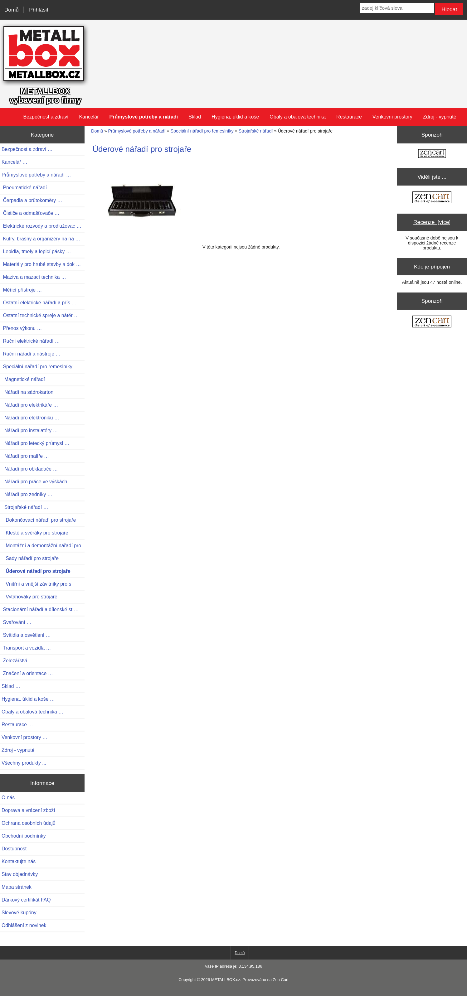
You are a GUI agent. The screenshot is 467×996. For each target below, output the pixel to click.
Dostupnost (14, 848)
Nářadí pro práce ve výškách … (37, 481)
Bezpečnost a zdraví (45, 116)
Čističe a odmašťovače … (30, 213)
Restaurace (349, 116)
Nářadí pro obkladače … (30, 468)
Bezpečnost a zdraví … (27, 149)
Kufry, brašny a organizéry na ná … (41, 238)
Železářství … (17, 660)
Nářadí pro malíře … (25, 456)
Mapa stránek (17, 887)
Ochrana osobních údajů (28, 823)
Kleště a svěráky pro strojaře (35, 532)
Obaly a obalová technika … (32, 711)
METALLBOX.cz (225, 979)
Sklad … (11, 686)
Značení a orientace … (27, 673)
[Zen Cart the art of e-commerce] (432, 154)
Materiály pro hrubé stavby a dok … (41, 264)
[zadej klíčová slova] (397, 8)
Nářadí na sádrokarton (27, 392)
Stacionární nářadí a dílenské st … (40, 609)
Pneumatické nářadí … (27, 187)
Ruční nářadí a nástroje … (31, 353)
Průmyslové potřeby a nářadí (136, 130)
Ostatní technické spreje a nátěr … (40, 315)
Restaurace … (17, 724)
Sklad (194, 116)
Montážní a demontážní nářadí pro (41, 545)
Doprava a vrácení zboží (28, 810)
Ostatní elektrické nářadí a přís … (39, 302)
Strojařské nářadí (256, 130)
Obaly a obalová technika (298, 116)
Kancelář (89, 116)
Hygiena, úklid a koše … (28, 699)
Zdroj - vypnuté (439, 116)
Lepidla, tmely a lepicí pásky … (36, 251)
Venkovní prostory (392, 116)
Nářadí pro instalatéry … (30, 430)
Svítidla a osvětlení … (26, 635)
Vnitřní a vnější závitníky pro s (36, 584)
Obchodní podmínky (24, 836)
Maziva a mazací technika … (34, 277)
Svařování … (17, 622)
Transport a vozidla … (26, 647)
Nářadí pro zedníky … (27, 494)
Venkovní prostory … (24, 737)
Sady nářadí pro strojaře (30, 558)
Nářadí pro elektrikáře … (30, 405)
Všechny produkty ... (24, 763)
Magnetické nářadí (23, 379)
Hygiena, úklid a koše (235, 116)
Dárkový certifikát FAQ (26, 899)
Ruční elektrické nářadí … (31, 341)
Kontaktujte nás (19, 861)
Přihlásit (38, 10)
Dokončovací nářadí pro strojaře (39, 520)
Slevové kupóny (19, 912)
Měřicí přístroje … (22, 290)
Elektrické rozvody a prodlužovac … (41, 226)
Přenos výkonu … (22, 328)
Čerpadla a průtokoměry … (32, 200)
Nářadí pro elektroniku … (30, 417)
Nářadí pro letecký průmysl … (35, 443)
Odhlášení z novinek (24, 925)
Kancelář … (14, 162)
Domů (11, 10)
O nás (8, 797)
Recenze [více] (431, 222)
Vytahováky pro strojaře (29, 596)
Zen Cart (280, 979)
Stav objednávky (20, 874)
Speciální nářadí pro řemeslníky (201, 130)
